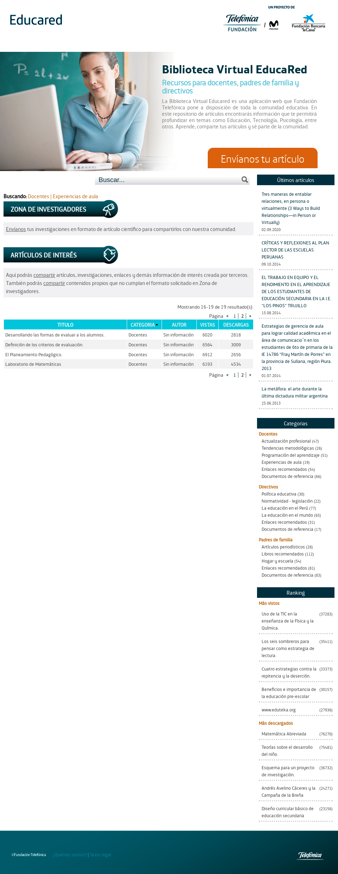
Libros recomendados (283, 553)
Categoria (143, 324)
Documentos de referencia (287, 476)
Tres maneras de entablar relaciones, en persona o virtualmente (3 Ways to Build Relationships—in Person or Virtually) (291, 207)
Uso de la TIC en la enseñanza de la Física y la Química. (288, 620)
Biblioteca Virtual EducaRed (234, 68)
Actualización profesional (286, 440)
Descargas (236, 324)
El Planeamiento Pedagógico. (33, 354)
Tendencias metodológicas (288, 447)
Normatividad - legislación (287, 500)
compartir (44, 275)
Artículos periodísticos (283, 546)
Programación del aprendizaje (291, 454)
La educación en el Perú (285, 507)
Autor (179, 324)
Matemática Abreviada (284, 733)
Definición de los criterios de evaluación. (44, 344)
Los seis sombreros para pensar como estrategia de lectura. (288, 648)
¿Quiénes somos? (70, 854)
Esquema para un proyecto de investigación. (288, 771)
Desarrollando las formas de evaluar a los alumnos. (55, 334)
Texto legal (100, 854)
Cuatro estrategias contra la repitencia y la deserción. (289, 672)
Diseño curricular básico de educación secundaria (288, 812)
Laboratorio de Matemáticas (33, 363)
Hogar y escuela (277, 560)
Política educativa (279, 493)
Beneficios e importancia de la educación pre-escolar (289, 692)
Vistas (207, 324)
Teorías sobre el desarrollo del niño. (287, 750)
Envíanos (16, 229)
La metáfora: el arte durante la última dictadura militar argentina (295, 392)
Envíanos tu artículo (263, 158)
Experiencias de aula (282, 462)
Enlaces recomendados (284, 469)
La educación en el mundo (287, 514)
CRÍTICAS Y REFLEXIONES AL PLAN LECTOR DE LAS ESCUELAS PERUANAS (295, 249)
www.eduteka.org (279, 709)
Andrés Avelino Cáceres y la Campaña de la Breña (288, 791)
